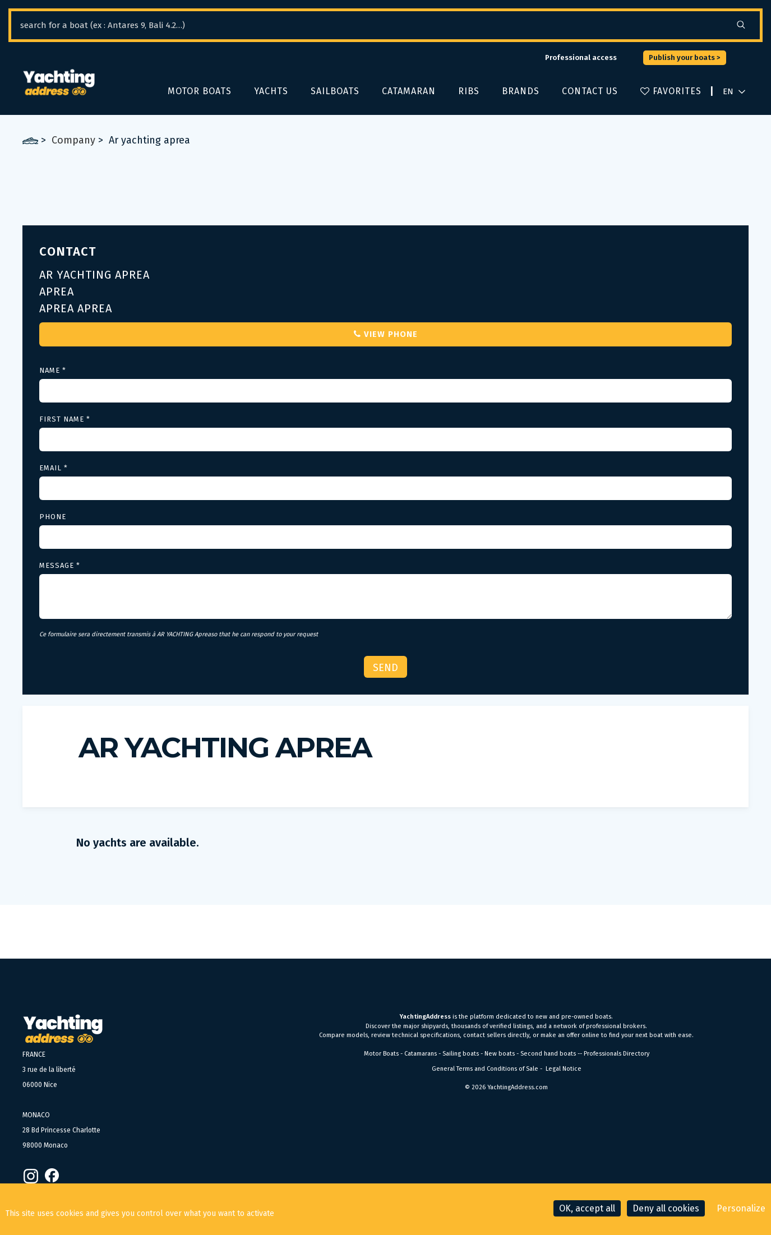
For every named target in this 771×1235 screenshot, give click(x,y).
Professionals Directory (616, 1053)
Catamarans (420, 1053)
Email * (53, 468)
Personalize (741, 1208)
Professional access (581, 57)
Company (73, 140)
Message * (59, 565)
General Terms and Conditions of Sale (485, 1068)
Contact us (590, 91)
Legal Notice (563, 1068)
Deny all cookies (666, 1208)
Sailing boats (460, 1053)
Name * (52, 370)
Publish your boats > (685, 57)
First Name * (64, 419)
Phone (52, 516)
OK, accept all (587, 1208)
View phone (386, 334)
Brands (520, 91)
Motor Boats (381, 1053)
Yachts (271, 91)
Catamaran (409, 91)
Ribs (468, 91)
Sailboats (335, 91)
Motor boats (200, 91)
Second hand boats (548, 1053)
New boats (499, 1053)
